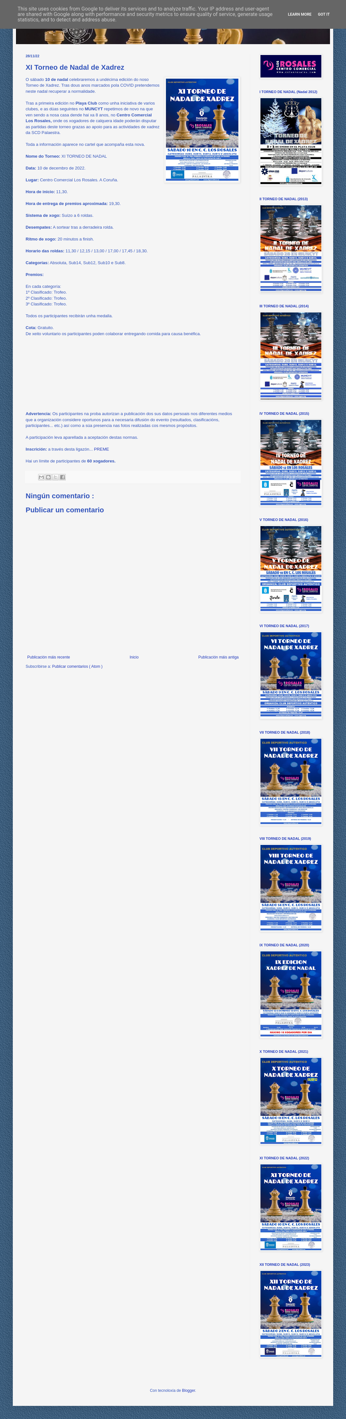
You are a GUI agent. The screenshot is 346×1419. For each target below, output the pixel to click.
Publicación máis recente (48, 657)
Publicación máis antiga (218, 657)
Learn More (300, 14)
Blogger (188, 1390)
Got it (324, 14)
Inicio (134, 657)
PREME (101, 449)
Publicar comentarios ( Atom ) (77, 666)
